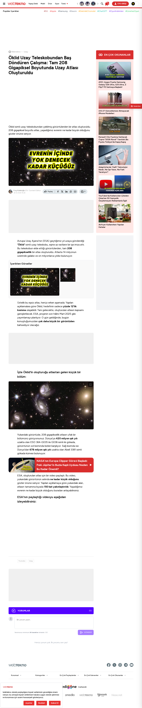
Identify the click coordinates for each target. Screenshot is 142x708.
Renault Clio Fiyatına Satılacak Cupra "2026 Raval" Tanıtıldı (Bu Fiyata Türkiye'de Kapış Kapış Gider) (113, 139)
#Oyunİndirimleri (116, 11)
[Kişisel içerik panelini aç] (135, 106)
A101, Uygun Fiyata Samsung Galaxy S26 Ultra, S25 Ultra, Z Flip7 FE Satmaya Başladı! (112, 84)
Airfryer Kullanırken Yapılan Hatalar (111, 225)
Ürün (50, 4)
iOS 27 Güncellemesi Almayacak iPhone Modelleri (114, 112)
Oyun (57, 4)
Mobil (43, 4)
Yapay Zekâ (33, 4)
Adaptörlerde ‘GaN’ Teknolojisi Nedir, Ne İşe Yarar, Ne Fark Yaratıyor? (113, 169)
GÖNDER (86, 632)
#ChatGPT (102, 11)
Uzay (31, 561)
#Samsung (63, 11)
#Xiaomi (73, 11)
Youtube (21, 561)
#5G (46, 11)
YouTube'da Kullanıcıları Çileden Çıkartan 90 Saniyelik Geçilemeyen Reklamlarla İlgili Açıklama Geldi (114, 198)
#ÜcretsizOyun (132, 11)
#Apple (53, 11)
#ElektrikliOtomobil (87, 11)
